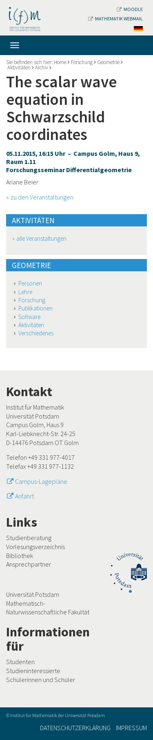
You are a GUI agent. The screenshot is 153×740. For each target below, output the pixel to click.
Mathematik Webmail (115, 19)
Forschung (82, 62)
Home (60, 62)
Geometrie (108, 62)
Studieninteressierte (33, 671)
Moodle (130, 9)
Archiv (41, 67)
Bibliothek (19, 556)
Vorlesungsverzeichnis (35, 547)
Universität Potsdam (32, 594)
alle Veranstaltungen (41, 238)
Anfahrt (24, 496)
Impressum (131, 728)
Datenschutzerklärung (75, 728)
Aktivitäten (19, 67)
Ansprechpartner (28, 564)
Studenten (20, 662)
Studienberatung (28, 538)
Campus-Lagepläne (41, 481)
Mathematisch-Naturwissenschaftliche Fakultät (47, 607)
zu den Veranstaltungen (42, 197)
